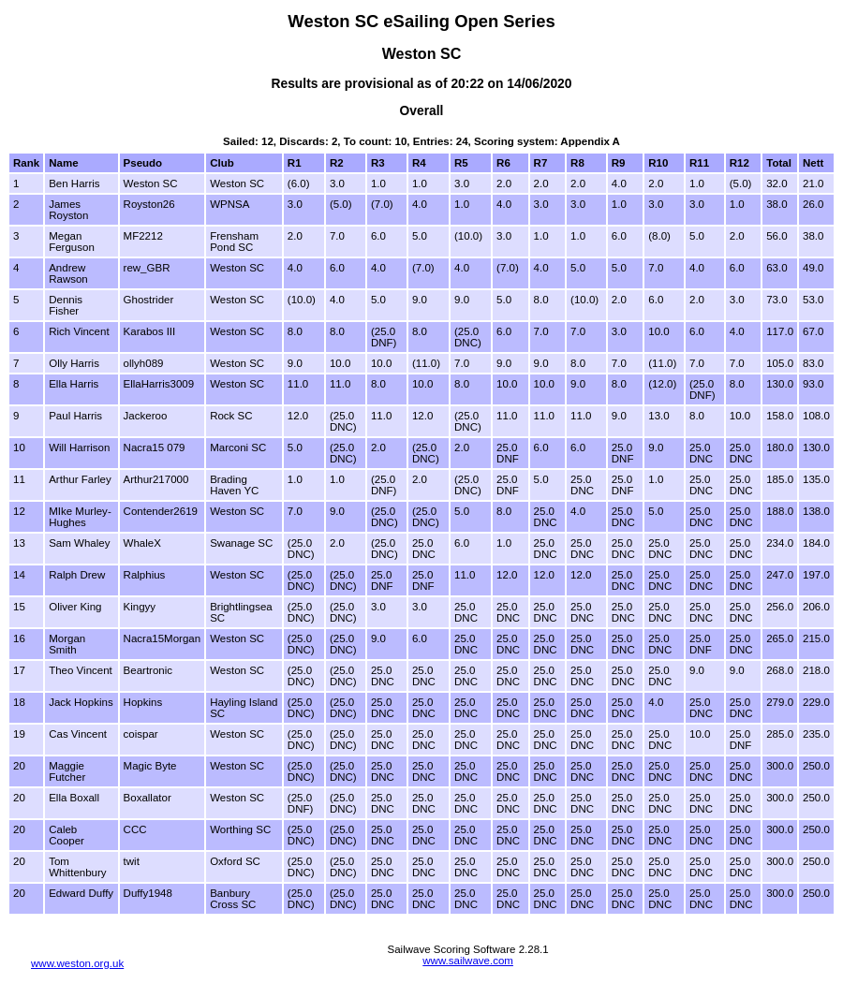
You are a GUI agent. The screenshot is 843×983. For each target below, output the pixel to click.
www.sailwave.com (467, 960)
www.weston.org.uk (77, 963)
